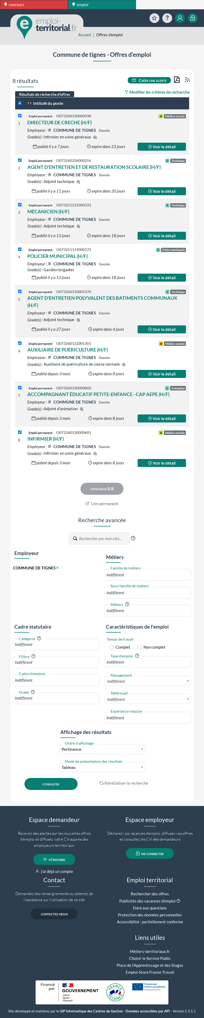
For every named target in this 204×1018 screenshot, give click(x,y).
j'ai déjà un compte (54, 871)
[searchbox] (148, 575)
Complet (123, 647)
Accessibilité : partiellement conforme (150, 921)
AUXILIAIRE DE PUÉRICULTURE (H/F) (67, 350)
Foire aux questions (150, 907)
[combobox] (148, 575)
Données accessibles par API (148, 1011)
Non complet (154, 647)
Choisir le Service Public (150, 958)
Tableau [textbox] (69, 767)
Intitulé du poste (45, 103)
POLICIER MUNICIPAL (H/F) (57, 256)
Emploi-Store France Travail (150, 972)
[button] (133, 538)
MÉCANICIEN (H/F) (48, 211)
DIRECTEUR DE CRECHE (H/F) (59, 122)
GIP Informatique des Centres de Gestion (91, 1011)
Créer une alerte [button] (149, 80)
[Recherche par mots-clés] (104, 539)
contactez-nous (54, 913)
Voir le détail (162, 146)
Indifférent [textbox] (116, 681)
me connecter (150, 853)
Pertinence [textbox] (71, 749)
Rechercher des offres (150, 893)
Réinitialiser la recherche (124, 783)
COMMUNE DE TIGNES (72, 130)
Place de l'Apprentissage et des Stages (150, 965)
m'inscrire (54, 859)
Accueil (84, 34)
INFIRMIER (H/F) (45, 439)
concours (14, 4)
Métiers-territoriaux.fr (150, 951)
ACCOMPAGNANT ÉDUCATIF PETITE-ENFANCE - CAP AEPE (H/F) (98, 394)
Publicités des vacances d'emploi (147, 901)
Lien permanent (102, 503)
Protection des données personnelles (150, 914)
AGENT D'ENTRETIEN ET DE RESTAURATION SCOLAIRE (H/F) (94, 167)
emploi (80, 4)
